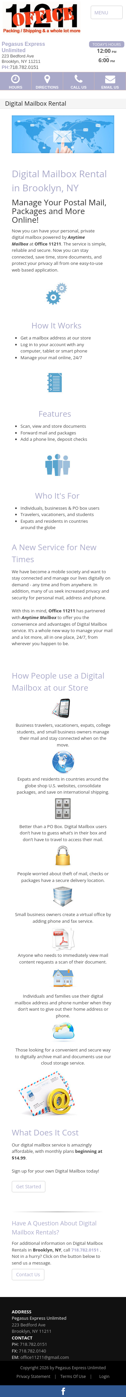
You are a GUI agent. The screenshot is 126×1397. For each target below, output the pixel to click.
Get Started (28, 1186)
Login (104, 1376)
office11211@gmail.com (44, 1357)
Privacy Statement (33, 1376)
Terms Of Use (73, 1376)
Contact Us (28, 1274)
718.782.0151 (85, 1250)
